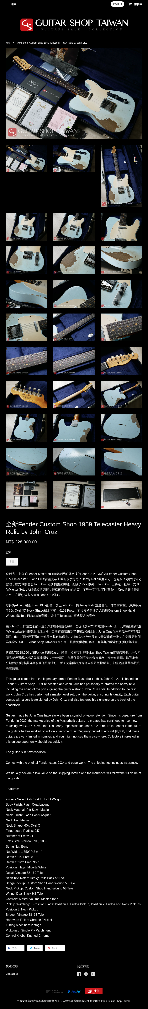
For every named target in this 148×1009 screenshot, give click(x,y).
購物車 (135, 4)
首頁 (8, 42)
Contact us (12, 973)
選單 (11, 4)
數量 (9, 552)
